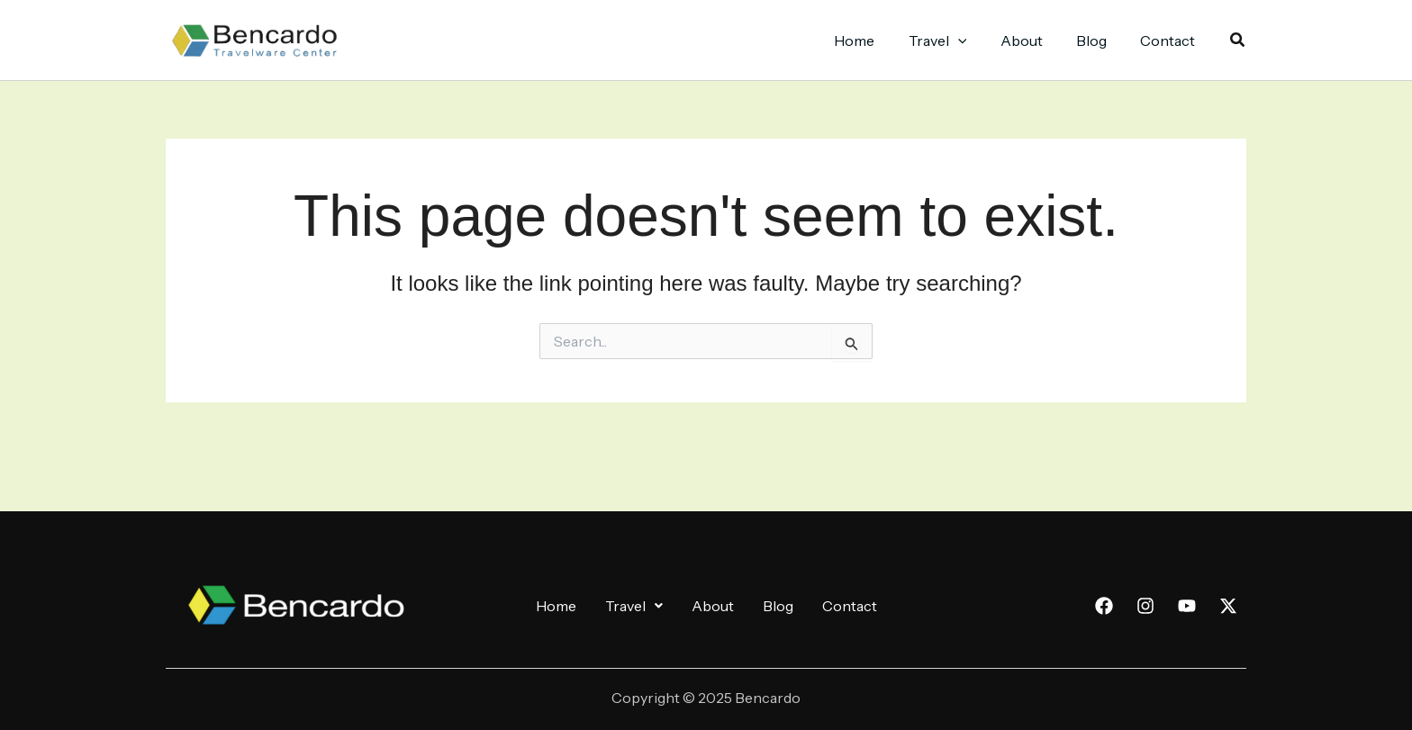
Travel (634, 606)
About (713, 606)
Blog (778, 606)
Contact (849, 606)
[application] (974, 41)
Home (556, 606)
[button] (1238, 40)
